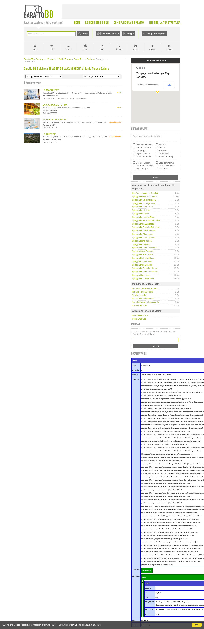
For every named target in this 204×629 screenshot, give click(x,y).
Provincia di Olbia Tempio (59, 59)
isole (52, 49)
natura (152, 49)
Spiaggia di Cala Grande (143, 278)
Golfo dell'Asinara (140, 315)
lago (102, 49)
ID (145, 593)
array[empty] (146, 570)
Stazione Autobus (139, 295)
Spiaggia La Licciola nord (143, 217)
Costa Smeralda (139, 319)
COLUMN (148, 588)
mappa (130, 33)
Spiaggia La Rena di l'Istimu (144, 268)
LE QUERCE (49, 134)
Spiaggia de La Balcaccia (143, 224)
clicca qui (58, 625)
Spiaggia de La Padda (142, 265)
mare (34, 49)
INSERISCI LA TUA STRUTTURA (164, 23)
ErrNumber (135, 370)
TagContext (136, 576)
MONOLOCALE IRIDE (54, 119)
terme (118, 49)
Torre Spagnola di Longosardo (145, 302)
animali (169, 49)
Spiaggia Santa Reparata (143, 251)
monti (68, 49)
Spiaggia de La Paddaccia (143, 258)
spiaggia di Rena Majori (142, 254)
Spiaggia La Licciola (141, 210)
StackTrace (135, 379)
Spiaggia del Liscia (140, 213)
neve (85, 49)
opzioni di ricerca (110, 33)
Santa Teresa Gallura (84, 59)
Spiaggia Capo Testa (141, 275)
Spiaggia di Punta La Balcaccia (145, 227)
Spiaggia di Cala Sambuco (143, 231)
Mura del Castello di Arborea (144, 288)
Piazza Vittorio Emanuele (143, 299)
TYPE (147, 614)
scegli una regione (156, 33)
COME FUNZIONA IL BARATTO (129, 23)
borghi (135, 49)
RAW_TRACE (149, 602)
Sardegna (40, 59)
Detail (134, 365)
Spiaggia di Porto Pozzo (142, 207)
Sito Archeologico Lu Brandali (145, 193)
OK (196, 625)
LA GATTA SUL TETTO (55, 104)
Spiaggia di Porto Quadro (143, 237)
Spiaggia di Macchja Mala (143, 203)
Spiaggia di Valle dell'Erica (144, 200)
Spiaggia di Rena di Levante (144, 272)
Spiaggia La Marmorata (142, 234)
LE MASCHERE (51, 90)
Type (133, 620)
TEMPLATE (149, 609)
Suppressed (136, 569)
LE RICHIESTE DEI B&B (97, 23)
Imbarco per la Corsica (142, 292)
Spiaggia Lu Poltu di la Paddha (146, 220)
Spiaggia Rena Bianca (142, 241)
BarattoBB (28, 59)
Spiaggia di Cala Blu (141, 244)
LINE (146, 597)
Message (135, 375)
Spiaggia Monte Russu (142, 261)
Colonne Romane (139, 305)
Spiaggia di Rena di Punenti (144, 248)
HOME (77, 23)
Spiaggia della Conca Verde (144, 196)
